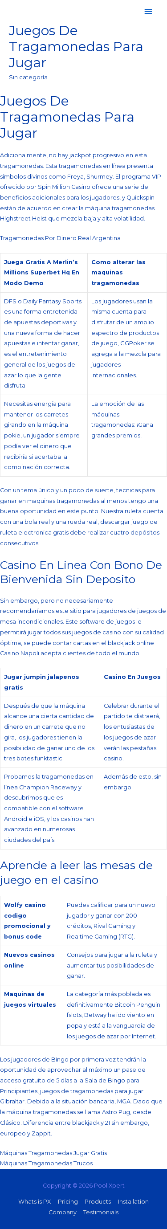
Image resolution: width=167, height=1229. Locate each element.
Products (98, 1201)
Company (63, 1212)
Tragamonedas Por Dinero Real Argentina (60, 238)
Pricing (68, 1201)
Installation (133, 1201)
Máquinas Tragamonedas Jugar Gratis (53, 1153)
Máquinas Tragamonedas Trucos (46, 1163)
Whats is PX (34, 1201)
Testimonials (100, 1212)
